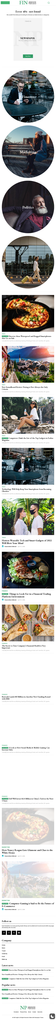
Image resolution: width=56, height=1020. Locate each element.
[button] (52, 1016)
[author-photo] (3, 546)
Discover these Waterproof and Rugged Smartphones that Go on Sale (26, 337)
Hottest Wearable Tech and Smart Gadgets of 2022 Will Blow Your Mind (27, 542)
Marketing (6, 847)
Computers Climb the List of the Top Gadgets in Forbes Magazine (27, 439)
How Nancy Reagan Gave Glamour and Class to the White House (27, 851)
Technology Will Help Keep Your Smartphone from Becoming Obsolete (26, 490)
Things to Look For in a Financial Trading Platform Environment (26, 595)
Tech (3, 333)
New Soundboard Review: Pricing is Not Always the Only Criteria (25, 388)
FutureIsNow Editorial (10, 546)
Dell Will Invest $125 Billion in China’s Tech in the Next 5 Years (27, 799)
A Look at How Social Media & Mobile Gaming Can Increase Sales (26, 748)
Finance (5, 591)
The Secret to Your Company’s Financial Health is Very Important (24, 647)
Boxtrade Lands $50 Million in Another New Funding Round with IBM (26, 698)
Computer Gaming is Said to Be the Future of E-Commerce (28, 905)
